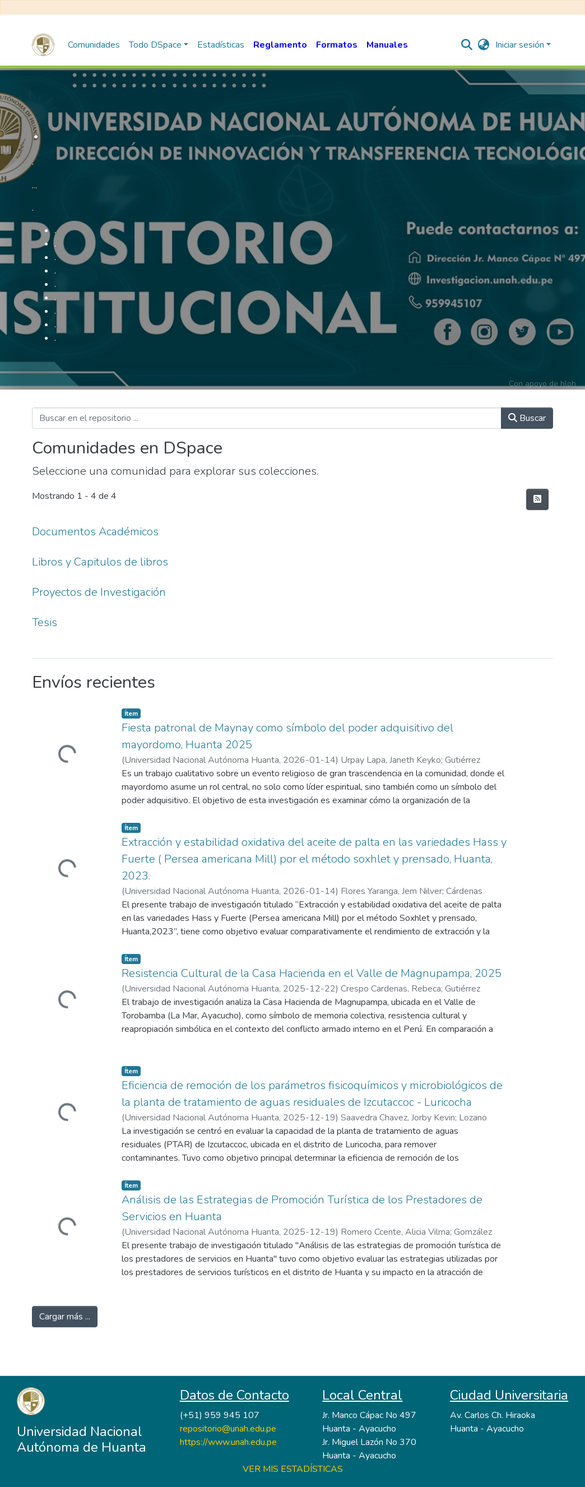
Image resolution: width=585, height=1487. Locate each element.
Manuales (387, 45)
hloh (568, 383)
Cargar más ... (64, 1316)
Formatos (336, 45)
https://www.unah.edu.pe (228, 1442)
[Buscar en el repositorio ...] (267, 418)
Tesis (44, 622)
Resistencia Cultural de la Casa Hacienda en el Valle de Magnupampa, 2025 (312, 973)
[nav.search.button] (467, 45)
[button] (484, 45)
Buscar (527, 418)
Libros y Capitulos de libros (100, 561)
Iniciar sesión (519, 45)
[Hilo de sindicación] (537, 499)
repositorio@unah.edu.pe (228, 1429)
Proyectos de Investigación (99, 592)
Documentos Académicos (95, 531)
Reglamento (280, 45)
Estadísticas (220, 45)
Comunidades (94, 45)
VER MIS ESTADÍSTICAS (293, 1469)
